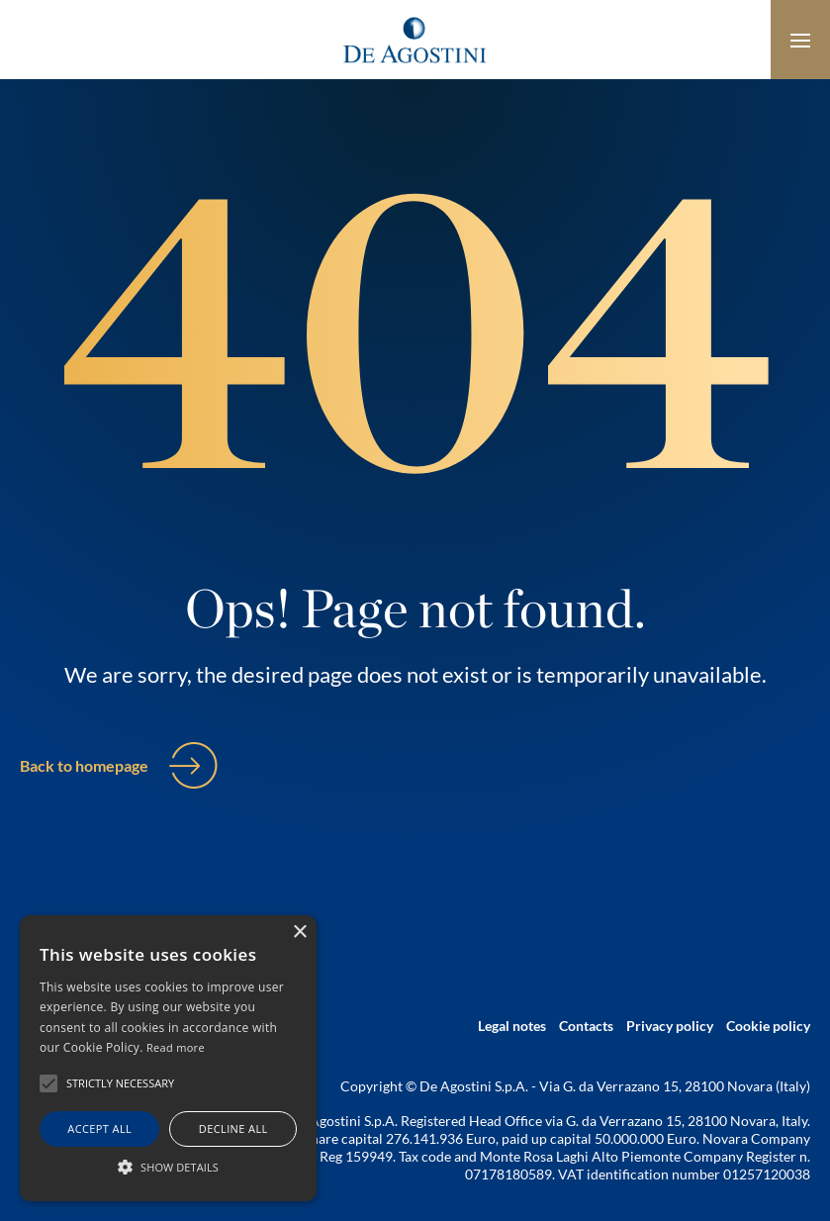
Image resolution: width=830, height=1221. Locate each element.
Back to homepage (84, 765)
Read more (175, 1047)
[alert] (168, 1058)
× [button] (299, 932)
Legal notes (512, 1025)
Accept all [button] (99, 1128)
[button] (168, 1166)
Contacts (586, 1025)
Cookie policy (768, 1025)
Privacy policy (669, 1025)
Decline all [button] (233, 1128)
